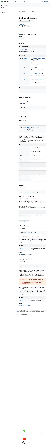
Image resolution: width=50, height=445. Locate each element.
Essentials (14, 1)
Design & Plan (22, 1)
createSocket (34, 58)
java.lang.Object (21, 24)
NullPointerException (24, 179)
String (43, 58)
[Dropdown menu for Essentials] (17, 1)
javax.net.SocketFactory (24, 25)
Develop (27, 11)
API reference (4, 5)
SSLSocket (21, 38)
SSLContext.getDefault (24, 221)
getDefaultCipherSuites (37, 73)
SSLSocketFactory (23, 49)
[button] (7, 12)
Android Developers (22, 11)
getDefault (34, 67)
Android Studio (45, 1)
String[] (25, 73)
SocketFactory (26, 22)
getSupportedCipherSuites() (25, 254)
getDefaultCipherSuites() (24, 305)
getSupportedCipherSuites (37, 79)
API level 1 (23, 14)
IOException (22, 176)
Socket (25, 58)
